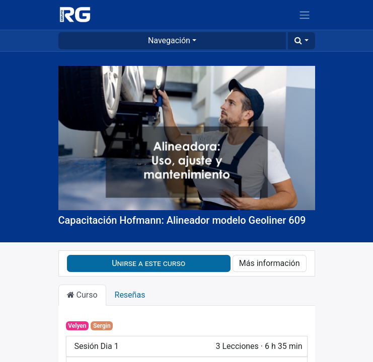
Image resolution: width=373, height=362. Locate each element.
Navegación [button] (169, 40)
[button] (301, 40)
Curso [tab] (82, 295)
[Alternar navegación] (304, 15)
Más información (269, 263)
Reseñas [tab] (130, 295)
